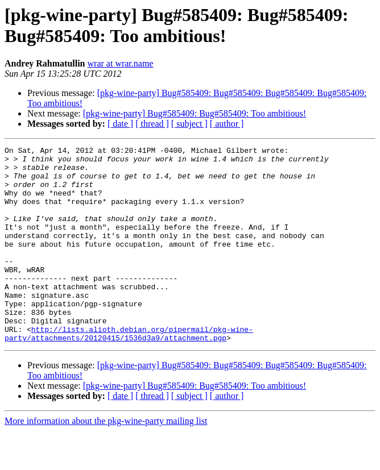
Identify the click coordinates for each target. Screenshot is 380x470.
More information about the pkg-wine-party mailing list (106, 460)
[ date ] (120, 123)
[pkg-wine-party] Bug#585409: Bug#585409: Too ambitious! (194, 113)
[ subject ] (189, 123)
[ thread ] (152, 123)
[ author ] (227, 123)
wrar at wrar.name (121, 63)
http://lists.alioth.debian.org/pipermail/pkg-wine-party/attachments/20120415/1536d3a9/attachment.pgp (129, 371)
